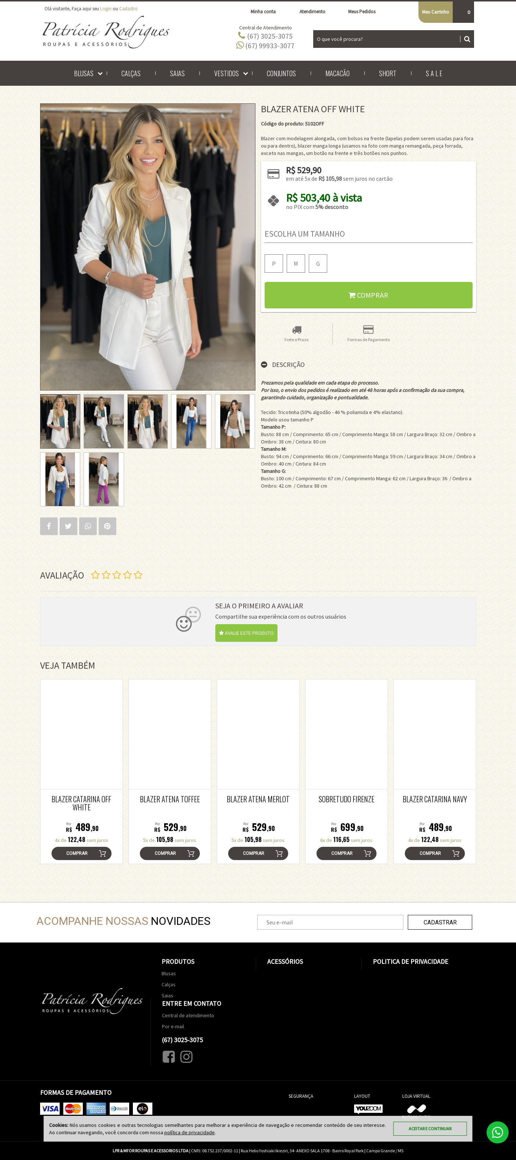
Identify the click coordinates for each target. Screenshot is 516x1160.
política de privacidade (190, 1132)
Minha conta (259, 11)
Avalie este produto (246, 633)
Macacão (337, 73)
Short (387, 73)
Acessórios (285, 961)
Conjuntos (281, 73)
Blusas (83, 73)
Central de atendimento (188, 1015)
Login (106, 9)
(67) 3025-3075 (265, 35)
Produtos (178, 961)
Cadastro (128, 9)
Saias (177, 73)
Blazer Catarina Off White (81, 803)
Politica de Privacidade (410, 961)
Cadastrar (440, 922)
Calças (131, 73)
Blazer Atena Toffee (170, 798)
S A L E (434, 73)
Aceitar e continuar (430, 1128)
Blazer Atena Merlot (258, 798)
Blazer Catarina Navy (435, 798)
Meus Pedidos (357, 11)
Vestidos (226, 73)
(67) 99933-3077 (265, 45)
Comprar (368, 295)
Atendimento (307, 11)
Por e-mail (173, 1026)
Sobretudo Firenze (346, 798)
